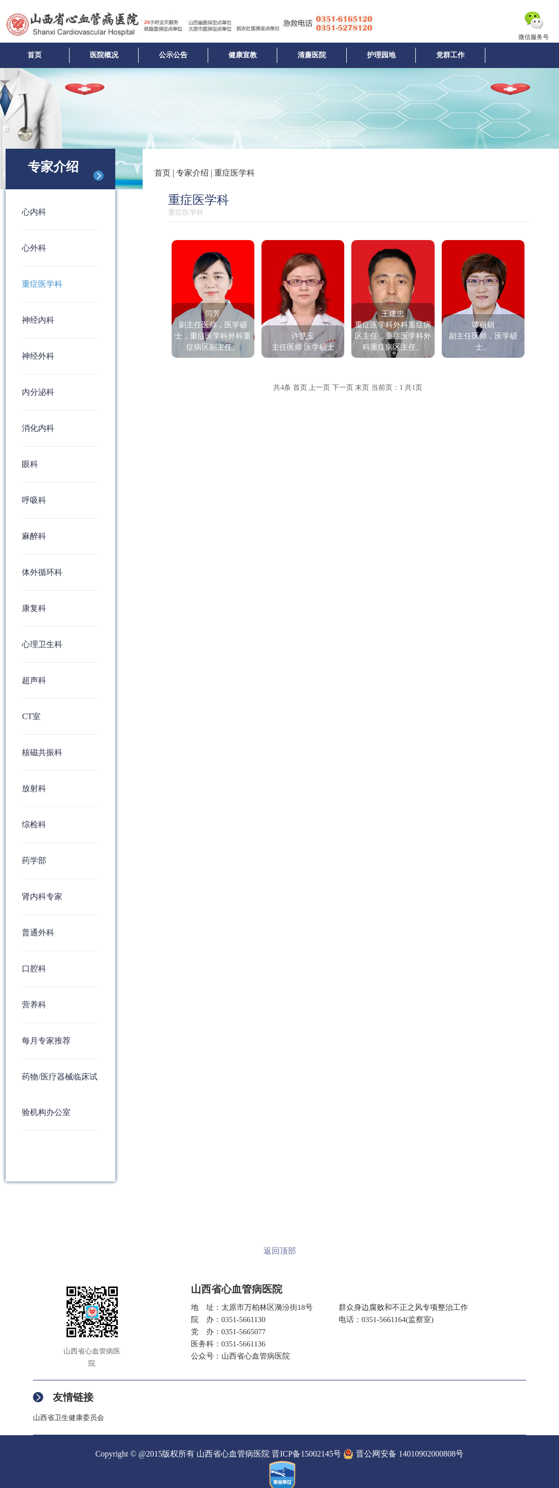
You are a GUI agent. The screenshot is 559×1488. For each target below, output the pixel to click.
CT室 (31, 716)
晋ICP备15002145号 (306, 1453)
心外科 (34, 248)
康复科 (34, 608)
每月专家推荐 (46, 1040)
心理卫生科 (42, 644)
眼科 (30, 464)
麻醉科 (34, 536)
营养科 (34, 1004)
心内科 (34, 212)
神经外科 (38, 356)
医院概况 (104, 55)
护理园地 (381, 55)
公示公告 (173, 55)
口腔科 (34, 968)
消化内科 (38, 428)
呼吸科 (34, 500)
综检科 (34, 824)
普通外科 (38, 932)
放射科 (34, 788)
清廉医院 (312, 55)
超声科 (34, 680)
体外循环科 (42, 572)
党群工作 (450, 55)
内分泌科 (38, 392)
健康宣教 (242, 55)
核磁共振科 (42, 752)
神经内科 (38, 320)
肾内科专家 (42, 896)
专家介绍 (192, 172)
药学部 (34, 860)
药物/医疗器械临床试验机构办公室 (59, 1094)
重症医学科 (42, 284)
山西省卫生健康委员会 (68, 1418)
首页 (34, 55)
